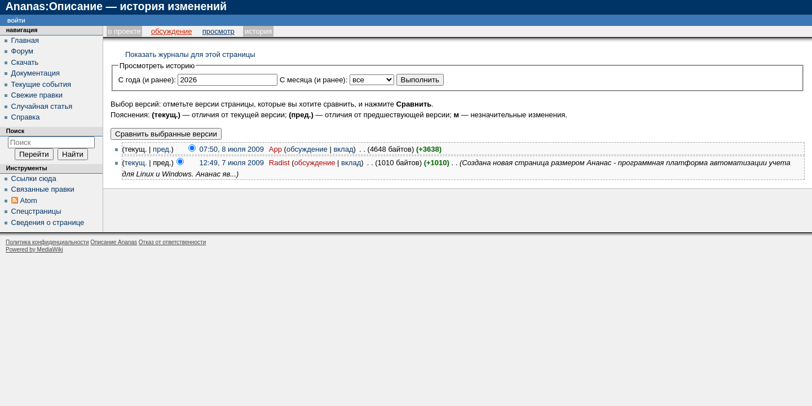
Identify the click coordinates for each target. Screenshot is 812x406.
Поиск (15, 130)
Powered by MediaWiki (34, 249)
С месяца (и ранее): (313, 80)
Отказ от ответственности (172, 242)
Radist (279, 162)
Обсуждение (171, 31)
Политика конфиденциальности (47, 242)
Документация (35, 73)
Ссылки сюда (33, 178)
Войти (16, 20)
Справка (25, 117)
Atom (28, 200)
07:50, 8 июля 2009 (232, 149)
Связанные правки (42, 189)
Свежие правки (37, 95)
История (258, 31)
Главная (25, 40)
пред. (162, 149)
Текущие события (41, 84)
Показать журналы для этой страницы (190, 54)
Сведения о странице (48, 222)
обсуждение (307, 149)
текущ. (136, 162)
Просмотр (218, 31)
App (275, 149)
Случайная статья (42, 106)
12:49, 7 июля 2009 (232, 162)
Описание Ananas (113, 242)
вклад (343, 149)
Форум (22, 51)
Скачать (25, 62)
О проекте (124, 31)
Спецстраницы (36, 211)
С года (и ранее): (147, 80)
